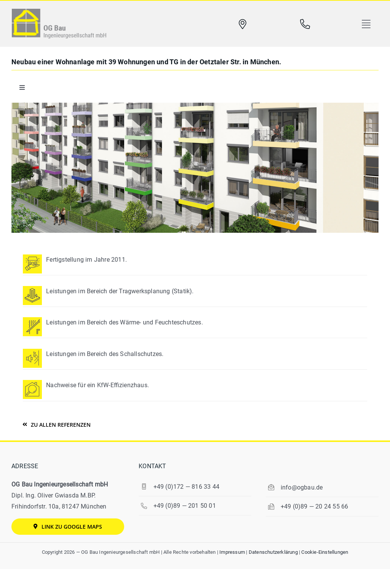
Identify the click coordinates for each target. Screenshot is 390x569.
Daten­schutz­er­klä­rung (273, 552)
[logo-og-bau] (59, 11)
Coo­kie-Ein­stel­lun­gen (324, 552)
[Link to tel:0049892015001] (305, 24)
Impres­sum (232, 552)
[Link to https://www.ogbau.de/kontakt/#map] (242, 24)
